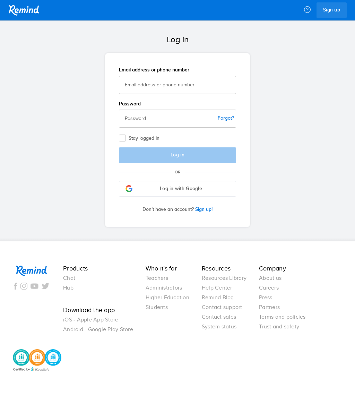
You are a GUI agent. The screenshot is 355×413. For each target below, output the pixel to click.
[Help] (307, 10)
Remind (24, 10)
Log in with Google (163, 188)
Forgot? (226, 118)
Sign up (331, 10)
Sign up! (177, 209)
